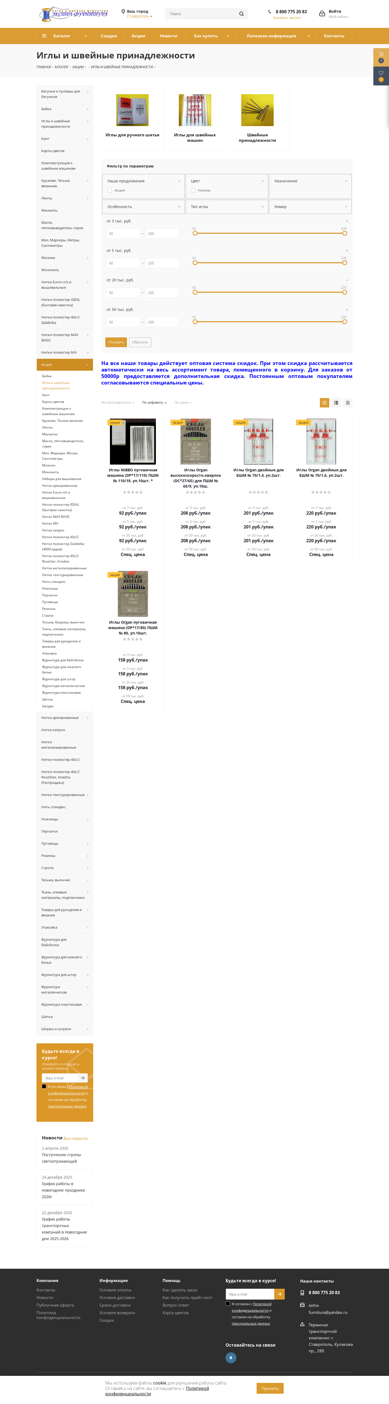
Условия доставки (117, 1297)
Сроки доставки (115, 1305)
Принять (270, 1388)
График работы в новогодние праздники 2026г (63, 1190)
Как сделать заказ (180, 1290)
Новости (44, 1297)
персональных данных (67, 1106)
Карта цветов (176, 1312)
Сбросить (140, 342)
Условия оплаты (115, 1290)
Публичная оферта (55, 1305)
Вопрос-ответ (176, 1305)
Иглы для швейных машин (195, 137)
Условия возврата (117, 1312)
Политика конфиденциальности (58, 1315)
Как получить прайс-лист (187, 1297)
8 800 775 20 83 (291, 12)
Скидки (106, 1320)
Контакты (45, 1290)
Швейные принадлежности (257, 137)
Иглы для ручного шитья (132, 134)
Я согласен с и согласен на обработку (68, 1096)
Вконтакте (231, 1357)
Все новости (75, 1138)
